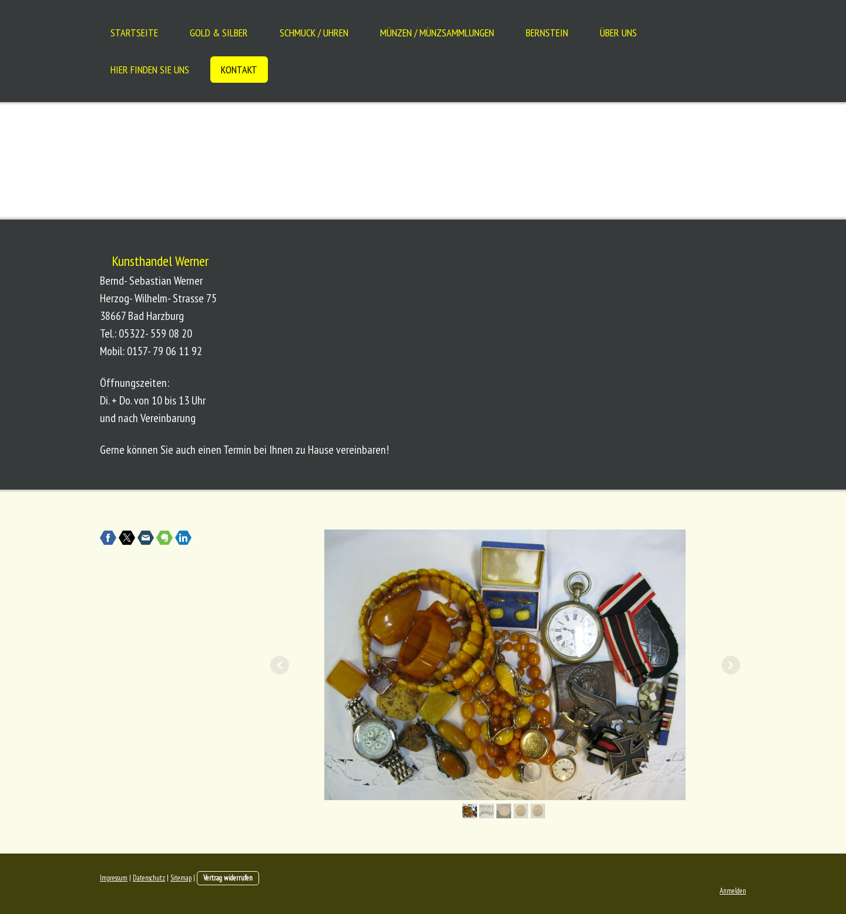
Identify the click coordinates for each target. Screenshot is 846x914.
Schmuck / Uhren (314, 32)
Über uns (618, 32)
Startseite (134, 32)
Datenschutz (149, 878)
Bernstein (547, 32)
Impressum (113, 878)
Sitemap (181, 878)
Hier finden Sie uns (149, 69)
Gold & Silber (219, 32)
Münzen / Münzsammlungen (437, 32)
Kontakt (239, 69)
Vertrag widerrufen (228, 878)
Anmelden (733, 891)
